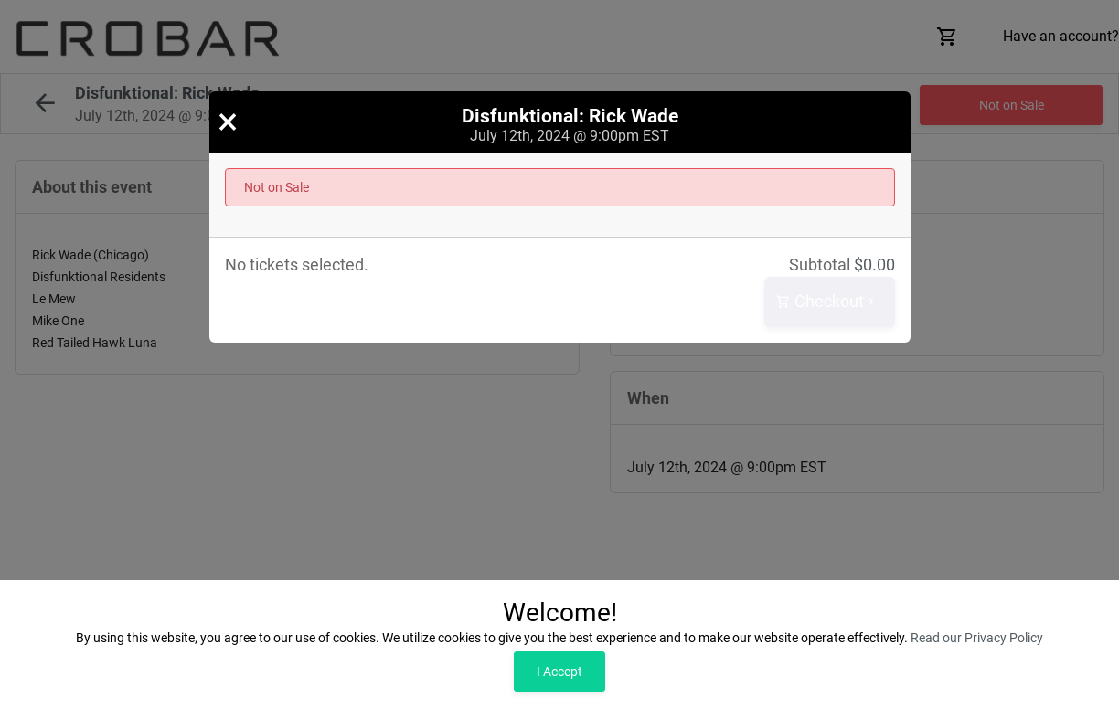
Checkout (827, 302)
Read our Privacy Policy (977, 637)
